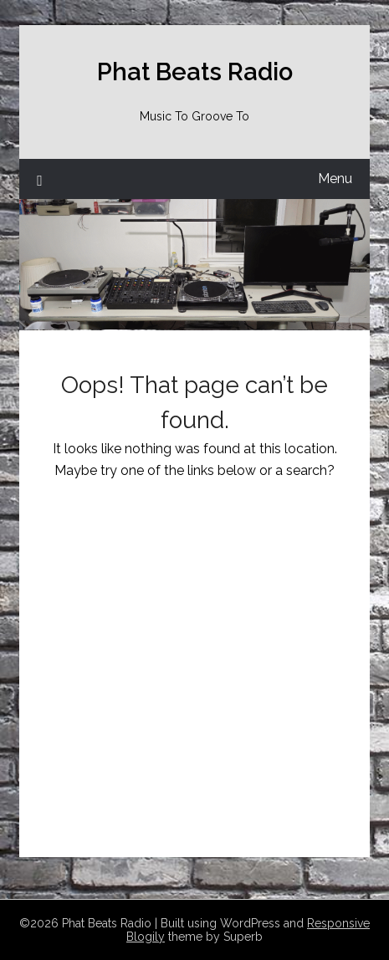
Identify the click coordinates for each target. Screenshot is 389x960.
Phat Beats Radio (195, 72)
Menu (335, 178)
